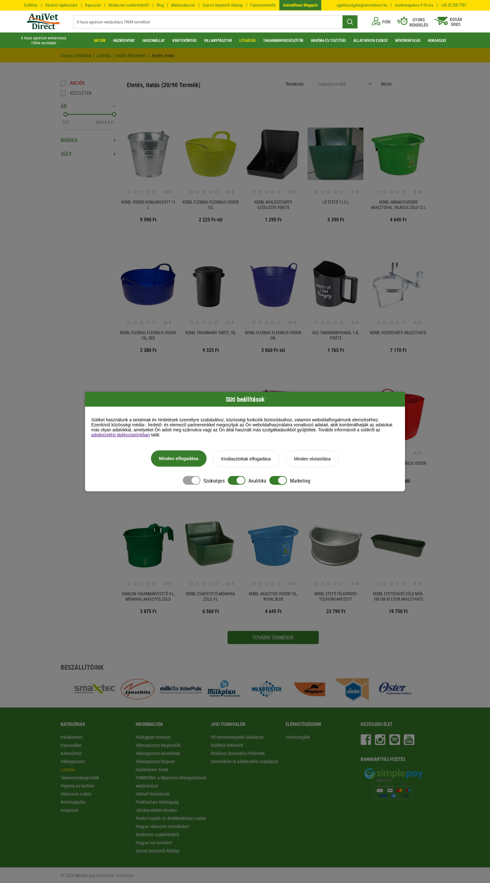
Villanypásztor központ (155, 761)
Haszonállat (71, 745)
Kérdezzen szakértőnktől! (128, 5)
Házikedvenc (72, 737)
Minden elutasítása (312, 458)
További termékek (273, 637)
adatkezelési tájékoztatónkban (120, 434)
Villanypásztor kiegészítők (158, 745)
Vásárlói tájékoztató (61, 5)
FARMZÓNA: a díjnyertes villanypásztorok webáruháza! (171, 782)
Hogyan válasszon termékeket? (163, 826)
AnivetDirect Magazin (300, 5)
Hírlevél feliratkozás (153, 794)
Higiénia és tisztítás (77, 786)
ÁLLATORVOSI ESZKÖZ (370, 40)
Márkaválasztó (183, 5)
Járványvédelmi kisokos (156, 810)
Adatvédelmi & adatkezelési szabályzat (244, 761)
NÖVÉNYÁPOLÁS (407, 40)
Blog (160, 5)
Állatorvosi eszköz (76, 794)
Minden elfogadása (178, 458)
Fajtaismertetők (263, 5)
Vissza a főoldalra (76, 55)
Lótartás (104, 55)
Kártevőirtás (71, 753)
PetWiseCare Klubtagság (157, 802)
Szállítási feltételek (227, 745)
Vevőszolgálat (298, 737)
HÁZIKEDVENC (124, 40)
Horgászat (69, 810)
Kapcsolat (93, 5)
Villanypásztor (73, 761)
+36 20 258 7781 (453, 5)
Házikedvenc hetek (152, 769)
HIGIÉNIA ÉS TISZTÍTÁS (328, 40)
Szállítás (31, 5)
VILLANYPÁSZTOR (218, 40)
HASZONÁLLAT (153, 40)
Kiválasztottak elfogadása (246, 458)
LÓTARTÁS (247, 40)
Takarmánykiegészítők (80, 778)
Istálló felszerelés (131, 55)
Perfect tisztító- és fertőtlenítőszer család (171, 818)
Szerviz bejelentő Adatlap (222, 5)
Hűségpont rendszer (153, 737)
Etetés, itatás (163, 55)
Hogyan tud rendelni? (154, 843)
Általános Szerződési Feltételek (238, 753)
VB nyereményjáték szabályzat (237, 737)
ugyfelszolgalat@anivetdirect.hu (362, 5)
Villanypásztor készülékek (158, 753)
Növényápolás (73, 802)
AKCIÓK (100, 40)
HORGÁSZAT (437, 40)
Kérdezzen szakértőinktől (157, 834)
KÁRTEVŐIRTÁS (184, 40)
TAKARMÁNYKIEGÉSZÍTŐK (283, 40)
